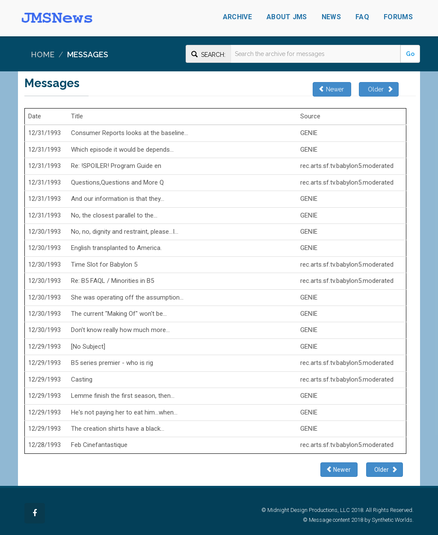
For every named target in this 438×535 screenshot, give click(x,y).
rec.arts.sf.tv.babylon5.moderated (347, 166)
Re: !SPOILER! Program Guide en (116, 166)
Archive (237, 17)
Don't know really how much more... (120, 330)
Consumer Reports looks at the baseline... (129, 133)
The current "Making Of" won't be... (119, 313)
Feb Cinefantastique (99, 445)
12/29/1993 (44, 346)
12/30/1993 (44, 231)
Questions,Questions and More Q (117, 182)
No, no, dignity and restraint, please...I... (124, 231)
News (331, 17)
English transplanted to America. (116, 248)
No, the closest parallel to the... (114, 215)
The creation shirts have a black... (117, 428)
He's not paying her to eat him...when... (124, 412)
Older (378, 89)
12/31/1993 (44, 133)
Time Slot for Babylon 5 (104, 264)
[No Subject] (88, 346)
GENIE (308, 133)
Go (410, 53)
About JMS (286, 17)
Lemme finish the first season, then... (123, 396)
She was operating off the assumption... (127, 297)
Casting (81, 379)
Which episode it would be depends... (122, 149)
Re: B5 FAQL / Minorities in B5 (112, 281)
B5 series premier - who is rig (112, 363)
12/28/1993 (44, 445)
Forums (398, 17)
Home (42, 54)
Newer (332, 89)
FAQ (362, 17)
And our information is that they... (117, 199)
